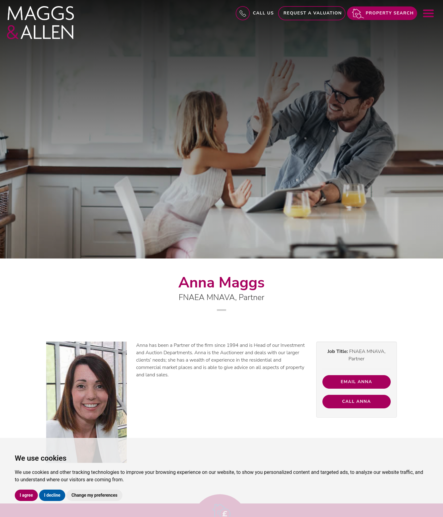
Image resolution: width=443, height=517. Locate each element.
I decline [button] (52, 495)
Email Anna (356, 382)
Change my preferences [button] (94, 495)
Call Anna (356, 401)
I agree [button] (26, 495)
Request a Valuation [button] (312, 13)
